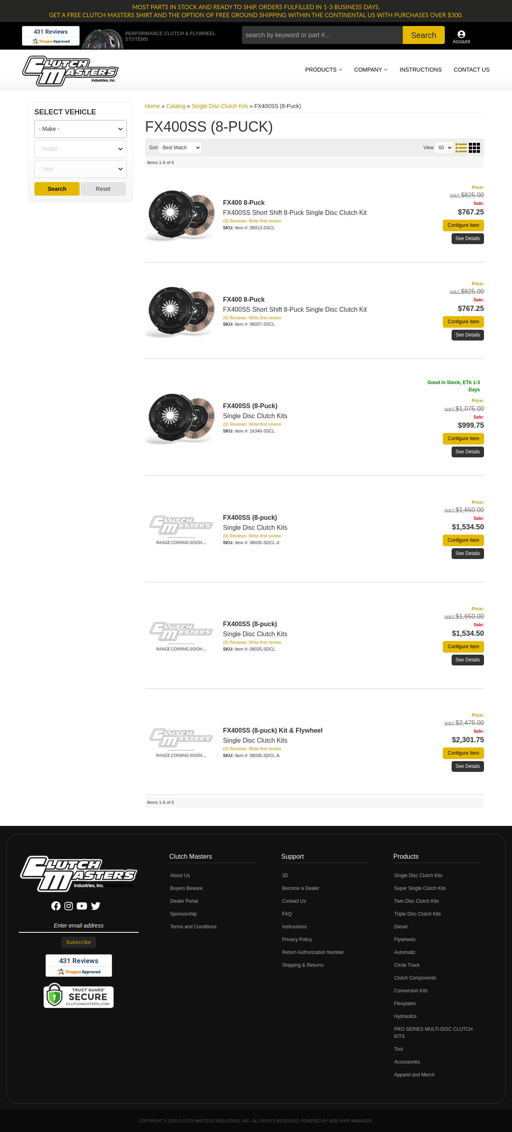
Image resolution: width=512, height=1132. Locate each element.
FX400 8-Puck (244, 202)
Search (57, 189)
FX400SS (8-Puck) (250, 406)
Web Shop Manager (350, 1121)
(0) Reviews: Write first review (252, 220)
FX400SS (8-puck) (250, 517)
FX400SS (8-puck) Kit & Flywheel (273, 730)
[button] (343, 35)
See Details (468, 238)
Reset (103, 189)
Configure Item (463, 225)
